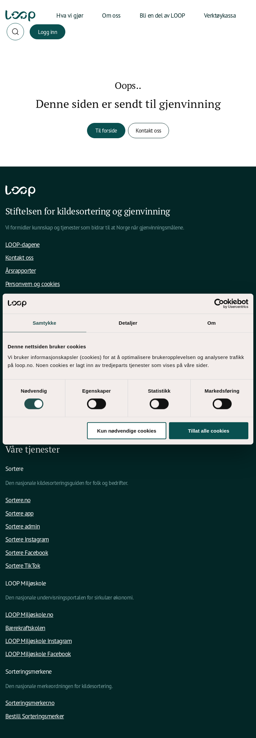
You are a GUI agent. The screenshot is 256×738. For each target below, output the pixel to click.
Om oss (111, 15)
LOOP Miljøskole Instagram (38, 641)
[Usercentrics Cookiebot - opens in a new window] (219, 304)
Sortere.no (17, 500)
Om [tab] (211, 323)
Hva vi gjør (69, 15)
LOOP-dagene (22, 244)
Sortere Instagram (27, 539)
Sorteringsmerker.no (29, 703)
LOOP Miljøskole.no (29, 614)
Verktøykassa (220, 15)
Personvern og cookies (32, 284)
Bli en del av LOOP (162, 15)
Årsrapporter (20, 270)
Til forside (106, 130)
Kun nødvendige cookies (126, 430)
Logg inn (47, 31)
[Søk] (15, 32)
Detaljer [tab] (128, 323)
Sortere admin (22, 526)
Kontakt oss (148, 130)
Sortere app (19, 513)
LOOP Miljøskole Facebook (38, 654)
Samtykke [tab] (44, 323)
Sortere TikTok (22, 565)
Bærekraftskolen (25, 628)
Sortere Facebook (26, 552)
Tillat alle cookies (208, 430)
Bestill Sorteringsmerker (34, 716)
